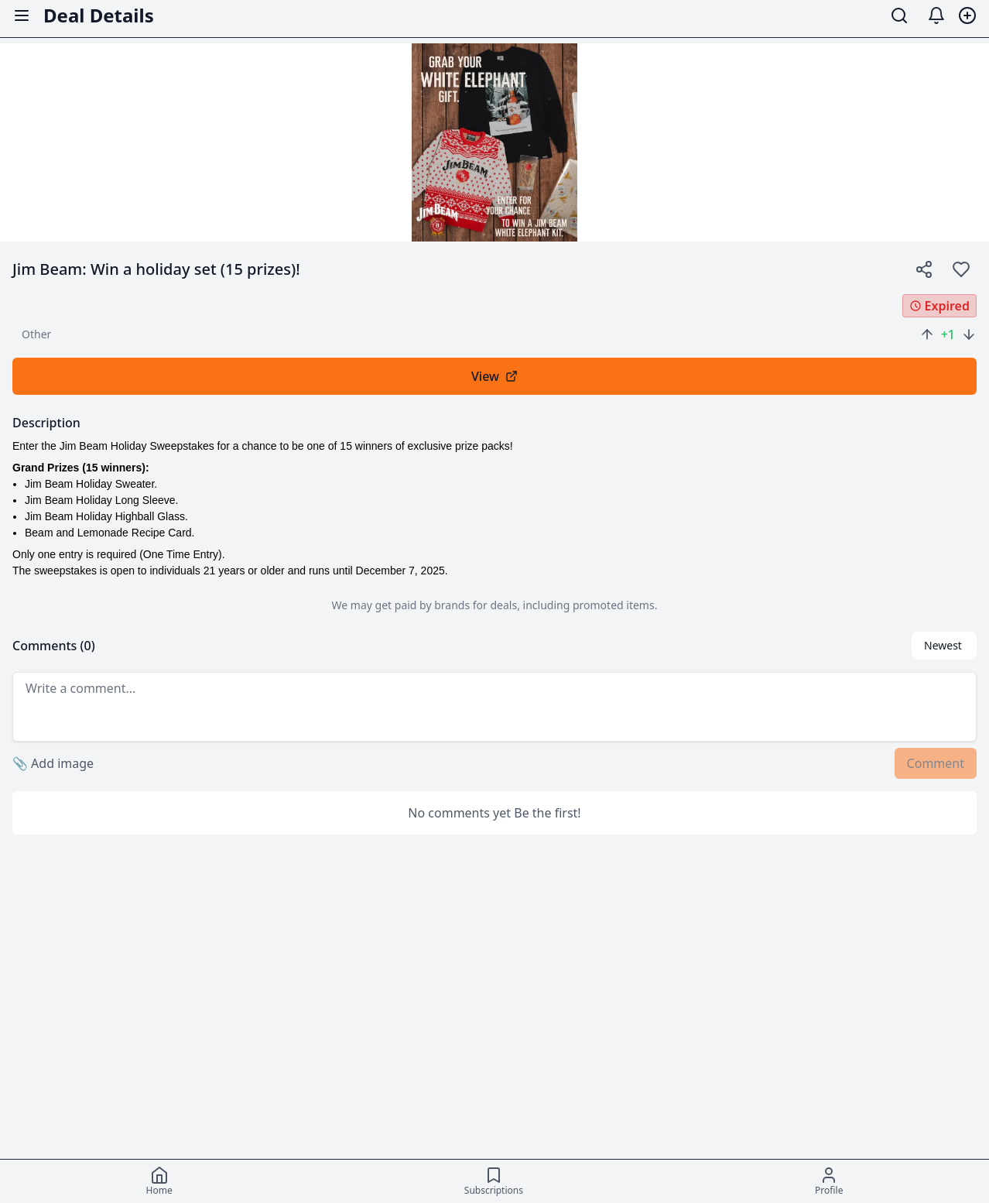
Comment (935, 763)
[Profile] (829, 1181)
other (36, 334)
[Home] (159, 1181)
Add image (53, 763)
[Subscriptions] (493, 1181)
